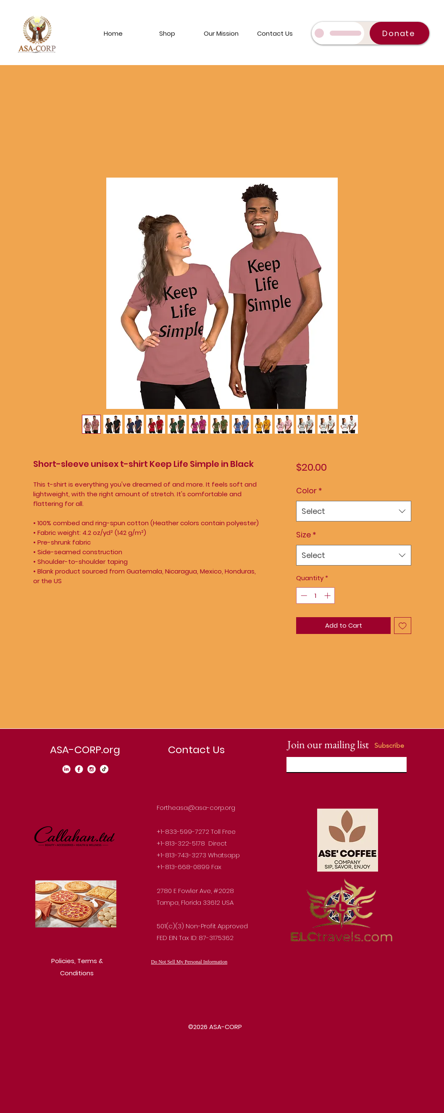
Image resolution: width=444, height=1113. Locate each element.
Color (309, 490)
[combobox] (353, 511)
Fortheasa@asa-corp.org (196, 807)
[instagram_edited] (91, 769)
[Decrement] (303, 595)
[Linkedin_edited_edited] (66, 769)
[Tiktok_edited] (104, 769)
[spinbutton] (316, 595)
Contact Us (196, 750)
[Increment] (328, 595)
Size (306, 534)
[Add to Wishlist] (402, 625)
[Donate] (399, 33)
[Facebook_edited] (79, 769)
